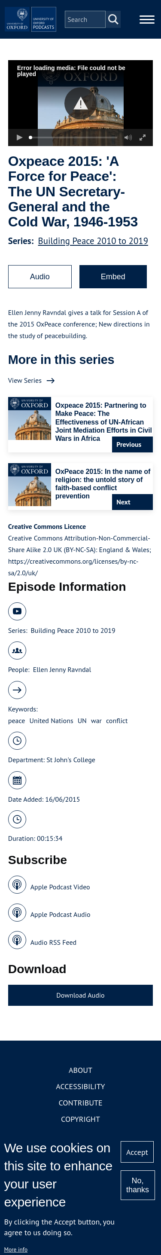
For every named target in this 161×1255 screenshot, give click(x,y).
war (96, 720)
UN (82, 720)
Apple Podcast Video (60, 886)
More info (15, 1249)
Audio (40, 276)
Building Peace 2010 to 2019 (93, 241)
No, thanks (137, 1185)
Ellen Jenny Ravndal (62, 669)
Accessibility (80, 1086)
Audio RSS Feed (53, 942)
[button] (80, 103)
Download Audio (80, 995)
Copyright (80, 1119)
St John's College (70, 759)
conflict (117, 720)
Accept (137, 1152)
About (80, 1070)
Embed (113, 276)
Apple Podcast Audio (60, 914)
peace (16, 720)
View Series (25, 380)
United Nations (51, 720)
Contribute (80, 1103)
